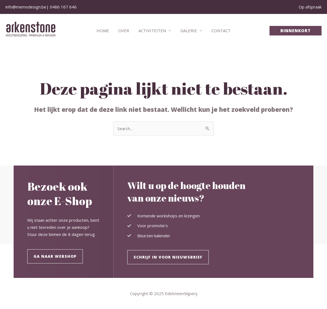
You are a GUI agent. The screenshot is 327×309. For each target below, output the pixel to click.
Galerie (187, 30)
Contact (218, 30)
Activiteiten (152, 30)
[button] (296, 30)
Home (105, 30)
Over (124, 30)
